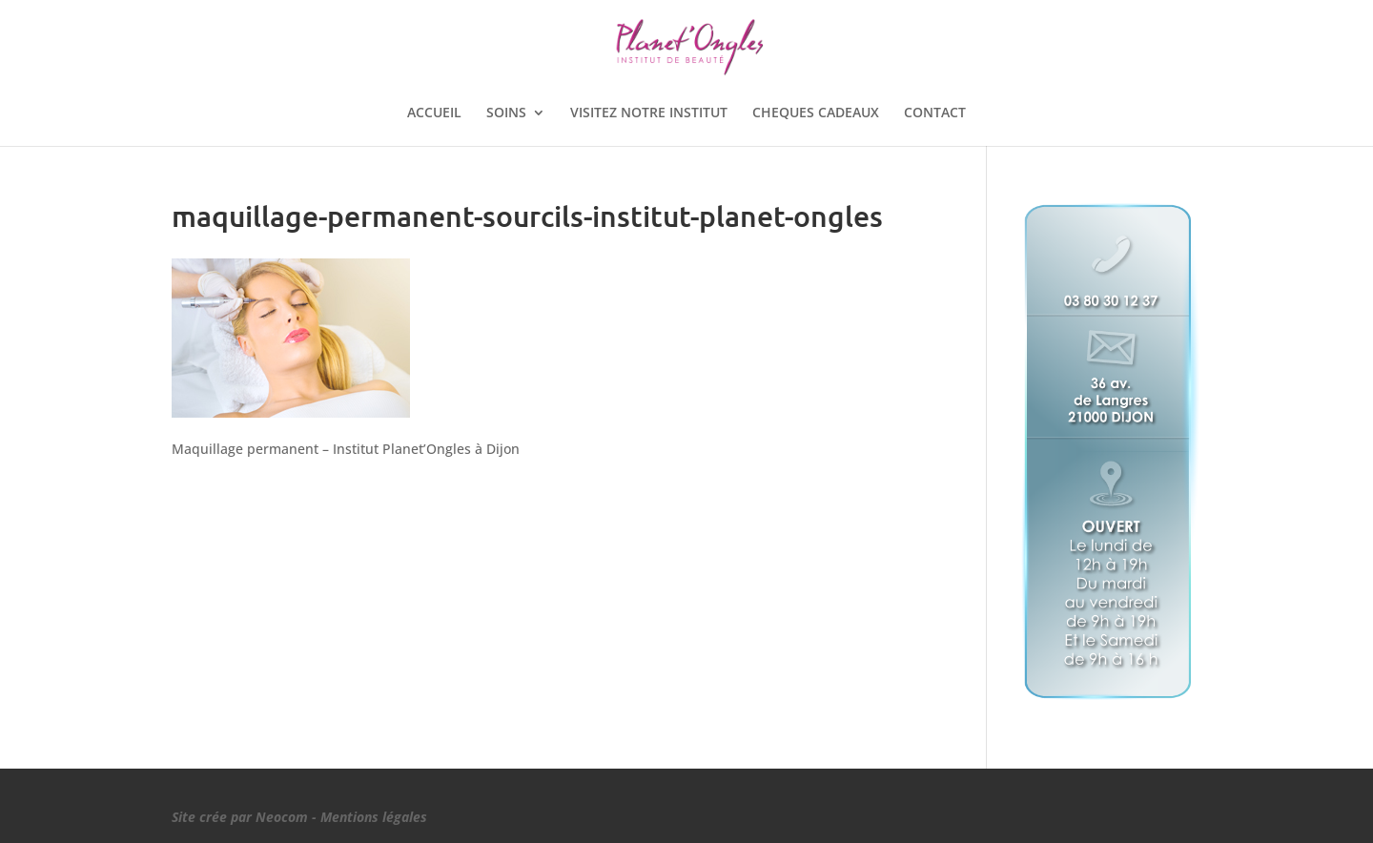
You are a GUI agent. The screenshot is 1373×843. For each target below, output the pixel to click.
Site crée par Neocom (240, 817)
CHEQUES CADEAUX (815, 113)
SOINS (506, 113)
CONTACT (935, 113)
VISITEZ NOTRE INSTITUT (648, 113)
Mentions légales (373, 817)
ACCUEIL (434, 113)
